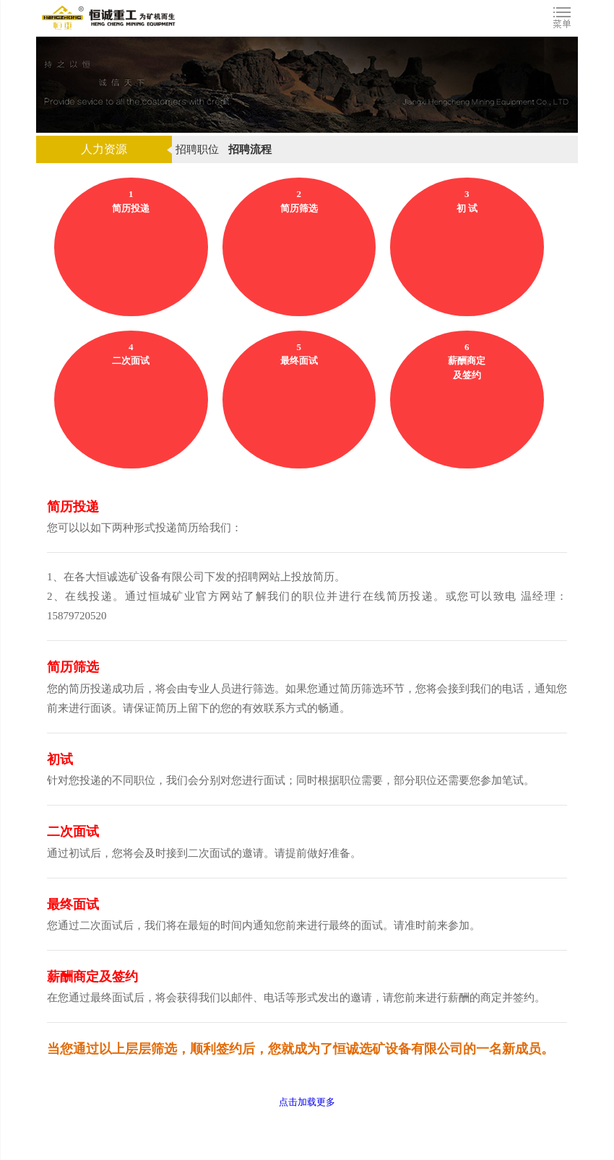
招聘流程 (250, 149)
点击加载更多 (307, 1101)
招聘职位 (197, 149)
